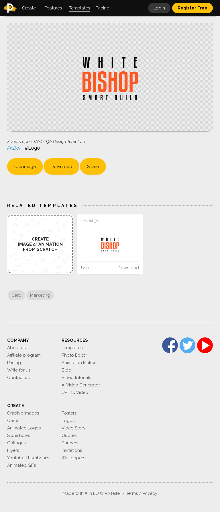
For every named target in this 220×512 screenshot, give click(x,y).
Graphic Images (23, 413)
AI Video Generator (81, 385)
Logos (68, 420)
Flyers (13, 450)
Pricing (14, 362)
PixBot (14, 148)
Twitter (187, 345)
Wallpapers (73, 457)
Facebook (170, 345)
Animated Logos (24, 428)
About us (16, 347)
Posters (69, 413)
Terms (132, 493)
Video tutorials (76, 377)
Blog (66, 370)
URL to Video (75, 392)
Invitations (72, 450)
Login (159, 8)
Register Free (192, 8)
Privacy (150, 493)
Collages (16, 442)
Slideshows (18, 435)
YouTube (205, 345)
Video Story (73, 428)
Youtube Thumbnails (28, 457)
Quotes (69, 435)
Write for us (18, 370)
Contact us (18, 377)
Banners (70, 442)
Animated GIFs (21, 465)
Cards (13, 420)
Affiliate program (24, 355)
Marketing (40, 295)
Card (16, 295)
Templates (72, 347)
